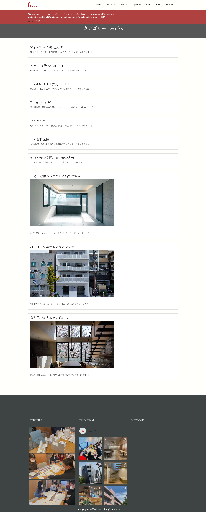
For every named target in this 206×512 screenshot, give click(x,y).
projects (111, 4)
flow (148, 4)
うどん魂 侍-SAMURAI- (47, 65)
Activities (124, 4)
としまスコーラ (41, 121)
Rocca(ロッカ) (40, 102)
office (158, 4)
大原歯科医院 (39, 139)
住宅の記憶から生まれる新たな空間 (55, 176)
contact (170, 4)
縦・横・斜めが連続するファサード (55, 246)
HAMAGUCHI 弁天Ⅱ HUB (49, 84)
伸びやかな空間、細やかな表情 (52, 157)
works (98, 4)
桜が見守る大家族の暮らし (49, 317)
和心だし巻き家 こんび (46, 47)
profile (137, 4)
